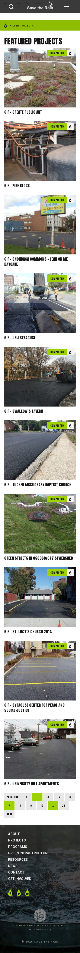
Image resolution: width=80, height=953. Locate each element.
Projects (17, 840)
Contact (16, 872)
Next (9, 814)
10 (42, 806)
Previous (12, 797)
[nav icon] (66, 6)
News (12, 866)
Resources (18, 860)
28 (63, 806)
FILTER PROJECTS (19, 26)
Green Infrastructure (28, 853)
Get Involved (19, 879)
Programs (17, 847)
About (14, 834)
